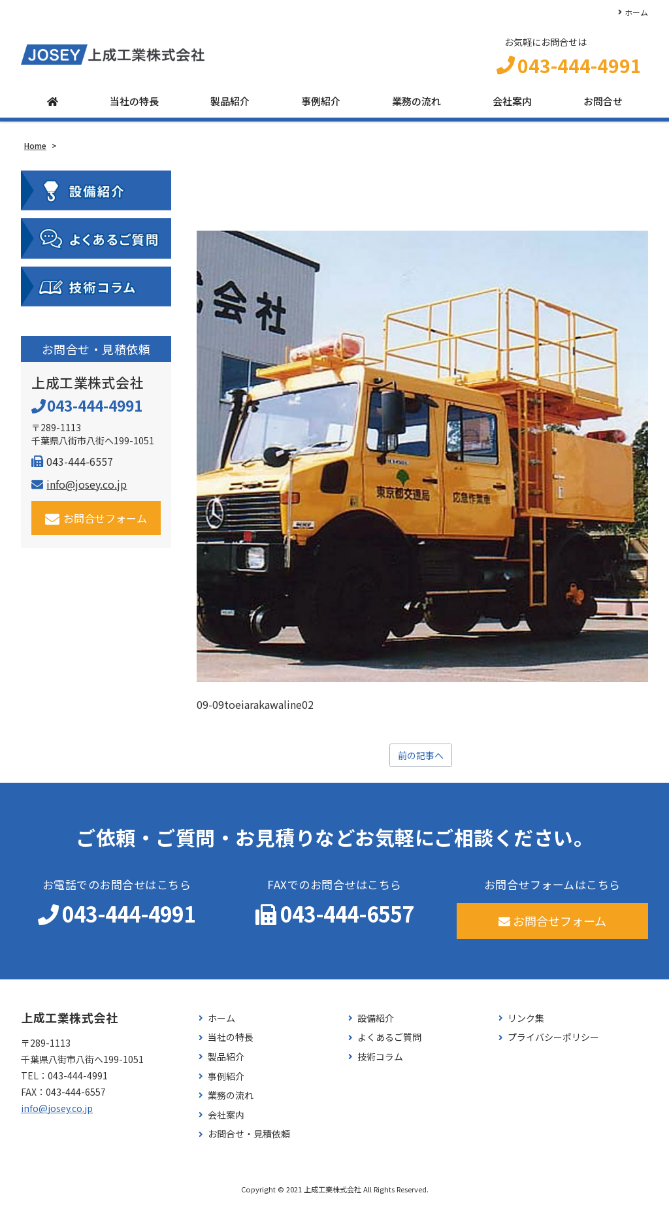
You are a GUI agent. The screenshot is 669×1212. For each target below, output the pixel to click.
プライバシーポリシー (553, 1044)
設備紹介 (375, 1024)
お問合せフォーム (96, 523)
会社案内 (512, 106)
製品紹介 (230, 106)
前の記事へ (421, 760)
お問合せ (603, 106)
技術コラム (380, 1062)
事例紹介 (320, 106)
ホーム (636, 12)
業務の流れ (416, 106)
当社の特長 (134, 106)
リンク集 (526, 1024)
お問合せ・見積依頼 (249, 1140)
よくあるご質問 (389, 1044)
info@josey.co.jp (79, 489)
